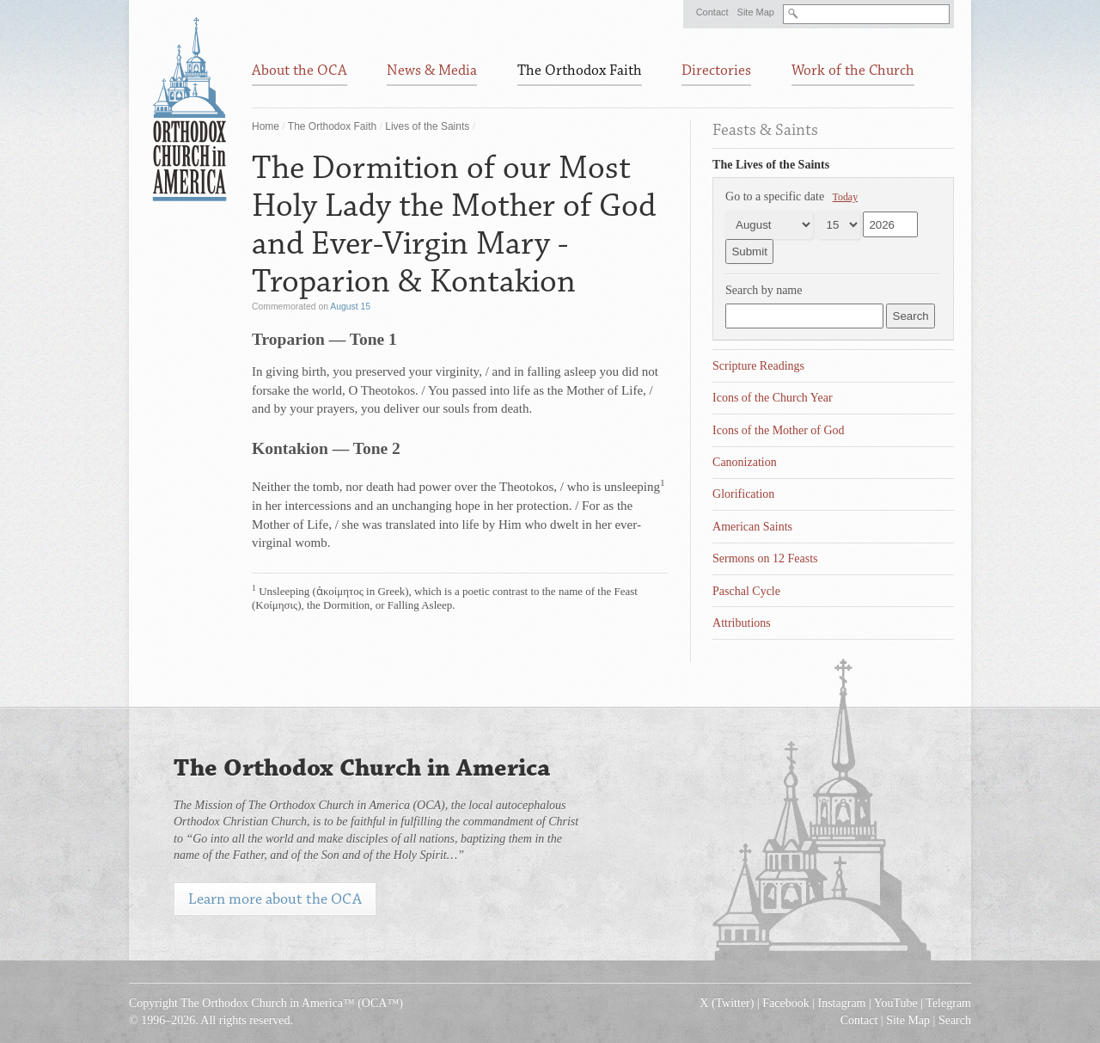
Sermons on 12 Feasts (765, 558)
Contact (712, 12)
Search (954, 1020)
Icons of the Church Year (772, 397)
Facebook (785, 1003)
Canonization (744, 462)
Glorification (743, 494)
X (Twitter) (727, 1003)
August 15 (350, 306)
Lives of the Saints (427, 126)
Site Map (755, 12)
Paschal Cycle (746, 591)
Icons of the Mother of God (778, 430)
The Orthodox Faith (332, 126)
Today (846, 197)
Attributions (741, 623)
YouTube (896, 1003)
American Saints (752, 526)
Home (265, 126)
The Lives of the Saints (770, 164)
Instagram (842, 1003)
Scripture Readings (758, 365)
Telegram (948, 1003)
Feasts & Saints (765, 130)
